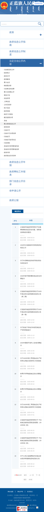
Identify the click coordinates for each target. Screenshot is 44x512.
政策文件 (7, 76)
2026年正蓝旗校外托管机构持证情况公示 (31, 246)
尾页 (25, 479)
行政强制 (7, 143)
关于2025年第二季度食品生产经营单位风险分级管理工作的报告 (31, 406)
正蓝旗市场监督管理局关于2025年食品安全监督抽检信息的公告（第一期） (31, 311)
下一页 (38, 475)
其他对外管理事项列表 (11, 146)
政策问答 (7, 152)
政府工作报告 (8, 114)
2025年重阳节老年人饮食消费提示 (31, 344)
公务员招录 (7, 104)
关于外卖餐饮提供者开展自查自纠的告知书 (30, 262)
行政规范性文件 (9, 69)
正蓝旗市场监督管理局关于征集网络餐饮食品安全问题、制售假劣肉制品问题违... (30, 229)
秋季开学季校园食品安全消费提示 (30, 375)
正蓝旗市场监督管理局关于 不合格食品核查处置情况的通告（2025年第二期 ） (31, 422)
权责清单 (7, 127)
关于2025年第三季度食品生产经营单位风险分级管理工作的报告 (31, 359)
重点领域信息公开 (10, 124)
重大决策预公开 (9, 92)
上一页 (32, 475)
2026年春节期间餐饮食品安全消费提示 (31, 277)
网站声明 (20, 491)
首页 (25, 475)
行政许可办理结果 (10, 133)
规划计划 (7, 95)
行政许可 (7, 130)
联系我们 (30, 491)
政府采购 (7, 111)
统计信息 (7, 108)
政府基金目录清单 (10, 155)
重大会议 (7, 82)
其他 (5, 120)
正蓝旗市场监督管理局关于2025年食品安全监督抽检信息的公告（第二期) (31, 293)
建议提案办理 (8, 117)
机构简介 (7, 73)
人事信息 (7, 101)
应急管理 (7, 98)
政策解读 (7, 79)
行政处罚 (7, 136)
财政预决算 (7, 85)
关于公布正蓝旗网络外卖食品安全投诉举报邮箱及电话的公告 (30, 457)
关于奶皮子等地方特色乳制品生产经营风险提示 (30, 329)
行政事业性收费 (9, 89)
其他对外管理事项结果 (11, 149)
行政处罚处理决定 (10, 140)
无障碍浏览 (39, 3)
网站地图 (10, 491)
